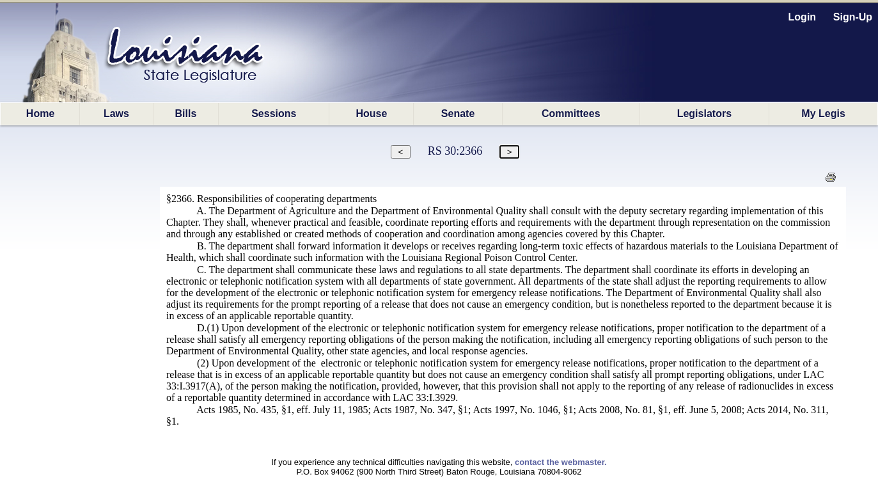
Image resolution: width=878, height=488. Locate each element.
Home (40, 113)
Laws (116, 113)
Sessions (273, 113)
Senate (457, 113)
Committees (571, 113)
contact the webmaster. (561, 462)
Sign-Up (852, 17)
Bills (186, 113)
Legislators (704, 113)
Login (802, 17)
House (371, 113)
